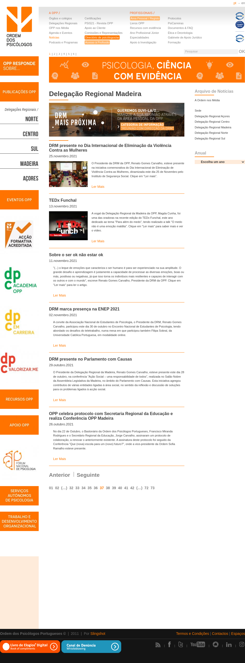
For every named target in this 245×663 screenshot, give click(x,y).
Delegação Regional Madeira (213, 127)
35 (90, 488)
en (243, 3)
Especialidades (139, 37)
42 (132, 488)
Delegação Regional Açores (212, 116)
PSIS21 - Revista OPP (99, 23)
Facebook (169, 644)
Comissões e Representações (104, 32)
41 (126, 488)
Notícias (54, 37)
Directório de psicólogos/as (102, 37)
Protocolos (174, 18)
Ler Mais (98, 187)
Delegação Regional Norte (211, 132)
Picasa (215, 644)
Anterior (59, 475)
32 (71, 488)
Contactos (220, 633)
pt (235, 3)
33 (77, 488)
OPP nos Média (59, 27)
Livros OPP (137, 23)
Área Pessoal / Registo (144, 18)
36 (96, 488)
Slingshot (98, 633)
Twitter (180, 644)
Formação (174, 42)
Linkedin (229, 644)
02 (57, 488)
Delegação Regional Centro (212, 121)
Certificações (93, 18)
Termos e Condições (192, 633)
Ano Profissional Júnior (144, 32)
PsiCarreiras (176, 23)
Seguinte (88, 475)
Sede (198, 110)
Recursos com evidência (145, 27)
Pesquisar (191, 51)
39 (114, 488)
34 (83, 488)
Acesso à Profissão (97, 42)
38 (108, 488)
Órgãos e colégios (60, 18)
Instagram (242, 644)
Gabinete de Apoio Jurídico (185, 37)
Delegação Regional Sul (210, 138)
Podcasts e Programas (63, 42)
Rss (158, 644)
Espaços (238, 633)
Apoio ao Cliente (95, 27)
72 (146, 488)
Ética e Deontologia (180, 32)
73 (153, 488)
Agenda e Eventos (60, 32)
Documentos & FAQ (180, 27)
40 (120, 488)
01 (51, 488)
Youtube (198, 644)
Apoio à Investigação (143, 42)
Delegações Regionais (63, 23)
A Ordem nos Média (207, 100)
